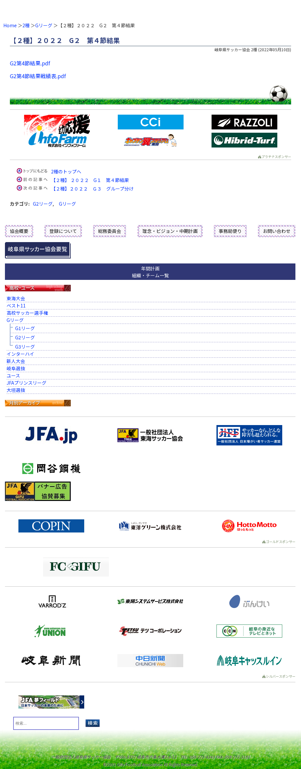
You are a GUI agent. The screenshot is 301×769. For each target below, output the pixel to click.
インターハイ (20, 354)
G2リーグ (43, 203)
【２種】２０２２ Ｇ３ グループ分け (92, 188)
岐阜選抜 (16, 368)
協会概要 (19, 231)
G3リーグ (25, 346)
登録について (63, 231)
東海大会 (16, 298)
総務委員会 (109, 231)
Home (10, 25)
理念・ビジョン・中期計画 (170, 231)
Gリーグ (43, 25)
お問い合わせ (276, 231)
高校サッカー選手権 (27, 312)
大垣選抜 (16, 390)
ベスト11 (16, 305)
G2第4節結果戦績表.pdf (38, 76)
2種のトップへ (66, 171)
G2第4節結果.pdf (30, 63)
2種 (26, 25)
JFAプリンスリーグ (26, 382)
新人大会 (16, 361)
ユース (13, 375)
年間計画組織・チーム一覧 (150, 272)
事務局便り (230, 231)
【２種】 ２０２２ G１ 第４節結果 (90, 180)
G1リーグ (25, 328)
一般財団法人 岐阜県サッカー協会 (120, 10)
